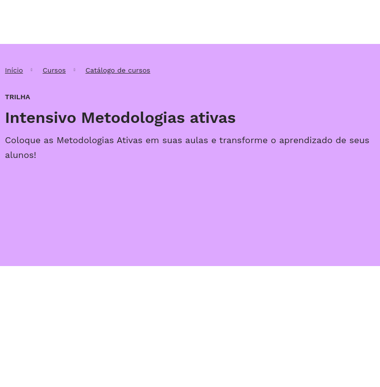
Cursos (54, 70)
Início (14, 70)
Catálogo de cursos (118, 70)
